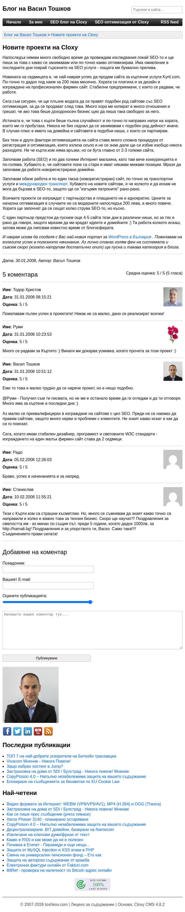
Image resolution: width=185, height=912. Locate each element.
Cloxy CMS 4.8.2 (149, 904)
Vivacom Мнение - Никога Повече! (39, 761)
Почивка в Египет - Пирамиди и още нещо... (48, 845)
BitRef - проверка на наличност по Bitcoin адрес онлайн (59, 870)
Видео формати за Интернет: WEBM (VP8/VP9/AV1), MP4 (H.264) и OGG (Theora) (84, 804)
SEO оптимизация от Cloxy (122, 22)
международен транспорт (43, 184)
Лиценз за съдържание (92, 904)
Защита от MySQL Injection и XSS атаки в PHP (50, 850)
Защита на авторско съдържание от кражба (48, 860)
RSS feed (170, 22)
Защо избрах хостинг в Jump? (35, 766)
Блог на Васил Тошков (37, 8)
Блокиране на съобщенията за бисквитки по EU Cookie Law (63, 781)
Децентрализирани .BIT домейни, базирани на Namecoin (60, 829)
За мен (36, 22)
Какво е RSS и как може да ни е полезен (45, 840)
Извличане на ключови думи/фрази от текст (48, 834)
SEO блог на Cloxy (68, 22)
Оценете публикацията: (25, 596)
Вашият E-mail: (17, 579)
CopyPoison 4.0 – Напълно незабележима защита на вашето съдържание (76, 776)
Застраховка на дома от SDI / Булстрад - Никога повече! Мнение (68, 771)
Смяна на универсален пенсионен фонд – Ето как (54, 855)
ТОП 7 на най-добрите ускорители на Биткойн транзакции (61, 756)
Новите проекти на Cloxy (74, 35)
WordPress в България (130, 237)
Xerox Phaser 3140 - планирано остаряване (47, 819)
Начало (13, 22)
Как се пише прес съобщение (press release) (48, 814)
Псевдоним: (14, 563)
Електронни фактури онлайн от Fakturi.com (47, 865)
